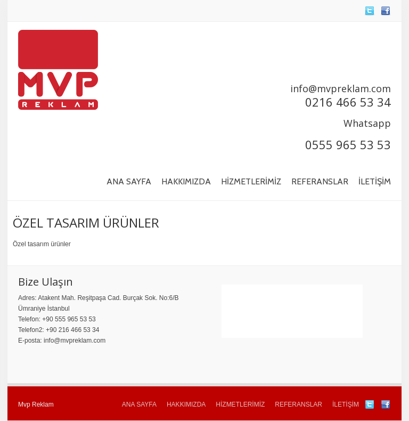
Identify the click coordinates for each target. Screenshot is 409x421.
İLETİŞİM (374, 181)
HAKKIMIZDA (186, 181)
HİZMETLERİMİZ (251, 181)
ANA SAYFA (129, 181)
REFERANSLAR (319, 181)
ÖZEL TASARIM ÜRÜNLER (86, 222)
